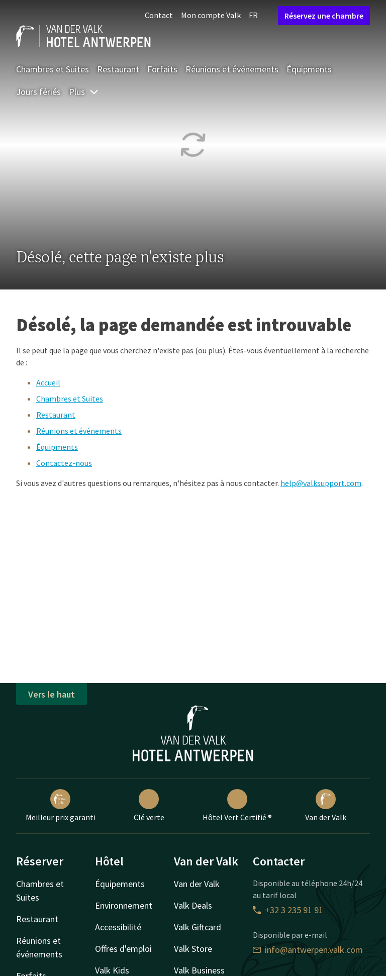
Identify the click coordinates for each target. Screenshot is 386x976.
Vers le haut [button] (51, 694)
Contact (159, 15)
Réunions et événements (231, 69)
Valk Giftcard (197, 927)
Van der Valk (325, 805)
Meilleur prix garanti (60, 805)
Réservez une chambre (323, 16)
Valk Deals (193, 905)
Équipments (309, 69)
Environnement (123, 905)
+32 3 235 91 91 (288, 910)
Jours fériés (38, 91)
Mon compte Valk (211, 15)
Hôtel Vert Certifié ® (237, 805)
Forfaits (162, 69)
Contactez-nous (64, 463)
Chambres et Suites (52, 69)
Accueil (48, 382)
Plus (84, 91)
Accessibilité (118, 927)
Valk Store (193, 948)
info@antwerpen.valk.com (308, 949)
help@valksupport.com (320, 483)
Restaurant (118, 69)
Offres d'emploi (123, 948)
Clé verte (149, 805)
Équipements (120, 884)
